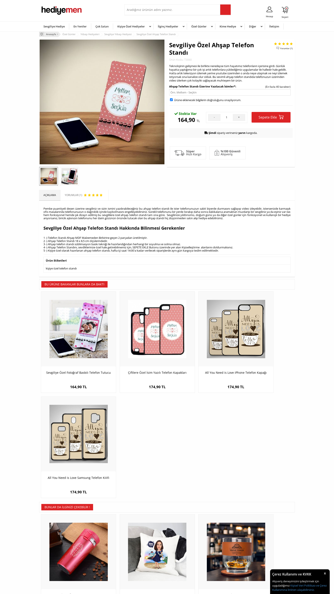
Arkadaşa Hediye (222, 564)
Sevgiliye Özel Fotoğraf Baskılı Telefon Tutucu (71, 359)
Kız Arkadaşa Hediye (96, 551)
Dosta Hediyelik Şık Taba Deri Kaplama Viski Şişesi (262, 462)
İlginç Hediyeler (168, 26)
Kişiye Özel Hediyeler (131, 26)
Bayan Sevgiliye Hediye (140, 564)
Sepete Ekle (271, 116)
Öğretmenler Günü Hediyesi (185, 564)
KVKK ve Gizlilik (50, 564)
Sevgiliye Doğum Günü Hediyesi (145, 551)
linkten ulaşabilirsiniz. (301, 590)
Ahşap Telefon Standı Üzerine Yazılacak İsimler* (202, 86)
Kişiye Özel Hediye (95, 538)
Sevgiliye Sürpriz (94, 564)
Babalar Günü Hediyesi (182, 570)
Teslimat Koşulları (51, 538)
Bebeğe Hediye (221, 558)
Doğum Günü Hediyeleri (183, 545)
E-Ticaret (154, 588)
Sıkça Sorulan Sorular (54, 570)
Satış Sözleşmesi (51, 551)
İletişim (274, 26)
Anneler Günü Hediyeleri (183, 558)
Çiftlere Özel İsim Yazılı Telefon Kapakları (135, 359)
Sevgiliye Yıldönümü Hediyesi (144, 570)
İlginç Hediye (219, 570)
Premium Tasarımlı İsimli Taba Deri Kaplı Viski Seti (199, 462)
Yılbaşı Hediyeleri (179, 551)
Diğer (252, 26)
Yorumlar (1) (286, 47)
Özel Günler (199, 26)
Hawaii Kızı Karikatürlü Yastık (135, 460)
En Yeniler (80, 26)
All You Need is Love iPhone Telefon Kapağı (199, 359)
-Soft (145, 588)
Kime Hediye (228, 26)
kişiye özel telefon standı (61, 268)
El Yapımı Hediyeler (95, 558)
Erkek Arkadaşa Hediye (97, 545)
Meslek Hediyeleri (94, 570)
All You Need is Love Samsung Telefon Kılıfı (263, 359)
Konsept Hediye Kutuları (141, 538)
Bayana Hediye (221, 545)
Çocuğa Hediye (221, 551)
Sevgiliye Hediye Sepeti (140, 545)
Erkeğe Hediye (220, 538)
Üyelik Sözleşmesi (52, 545)
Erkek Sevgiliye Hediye (140, 558)
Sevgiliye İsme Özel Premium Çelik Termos (71, 462)
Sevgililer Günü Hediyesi (183, 538)
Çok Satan (102, 26)
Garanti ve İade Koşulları (55, 558)
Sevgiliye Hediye (54, 26)
